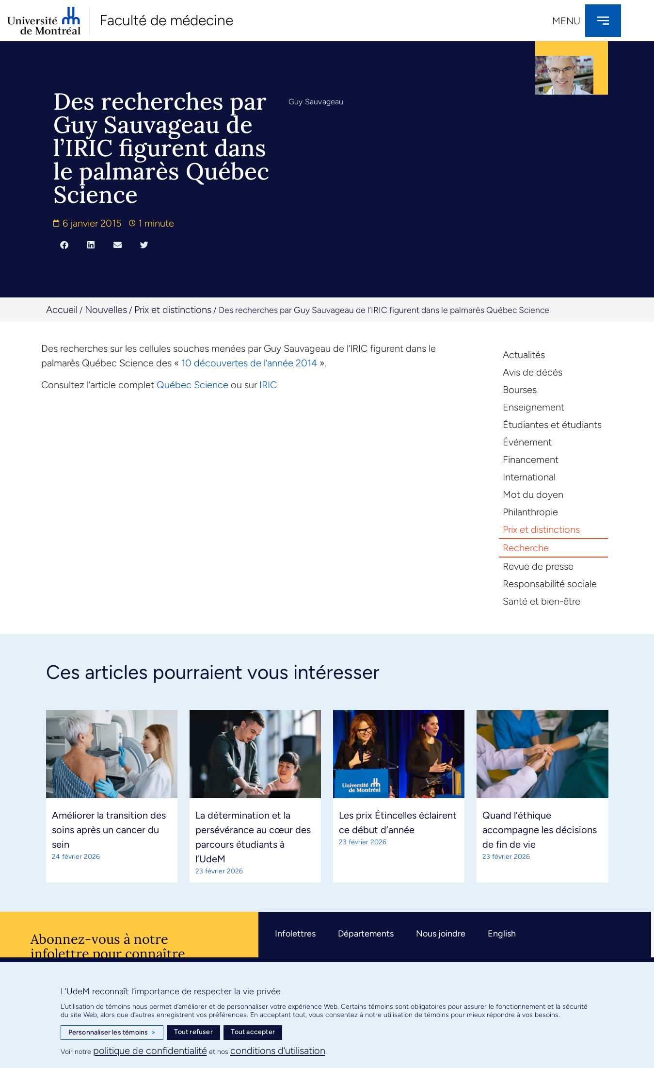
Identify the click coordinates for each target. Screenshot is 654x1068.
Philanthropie (530, 512)
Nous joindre (440, 933)
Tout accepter (253, 1032)
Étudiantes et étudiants (552, 424)
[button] (64, 244)
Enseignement (533, 407)
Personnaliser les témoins (112, 1032)
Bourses (520, 389)
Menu (566, 21)
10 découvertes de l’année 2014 (250, 363)
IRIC (268, 385)
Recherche (526, 548)
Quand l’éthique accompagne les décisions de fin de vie (539, 829)
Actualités (524, 355)
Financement (530, 459)
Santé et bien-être (541, 601)
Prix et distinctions (172, 309)
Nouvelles (106, 309)
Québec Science (192, 385)
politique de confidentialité (150, 1050)
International (529, 477)
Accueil (62, 309)
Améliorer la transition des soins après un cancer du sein (109, 829)
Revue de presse (538, 566)
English (502, 933)
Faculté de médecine (166, 20)
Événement (527, 442)
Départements (366, 933)
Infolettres (295, 933)
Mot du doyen (533, 494)
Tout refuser (193, 1032)
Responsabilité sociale (550, 584)
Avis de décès (532, 372)
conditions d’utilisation (277, 1050)
